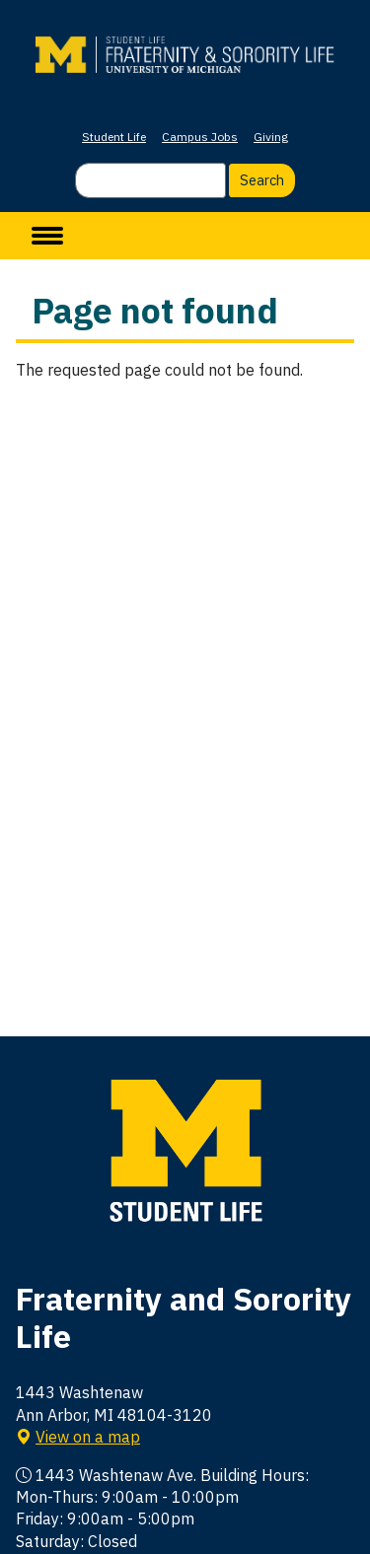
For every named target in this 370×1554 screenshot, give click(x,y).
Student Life (114, 136)
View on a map (88, 1437)
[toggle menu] (47, 235)
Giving (271, 136)
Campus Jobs (200, 136)
